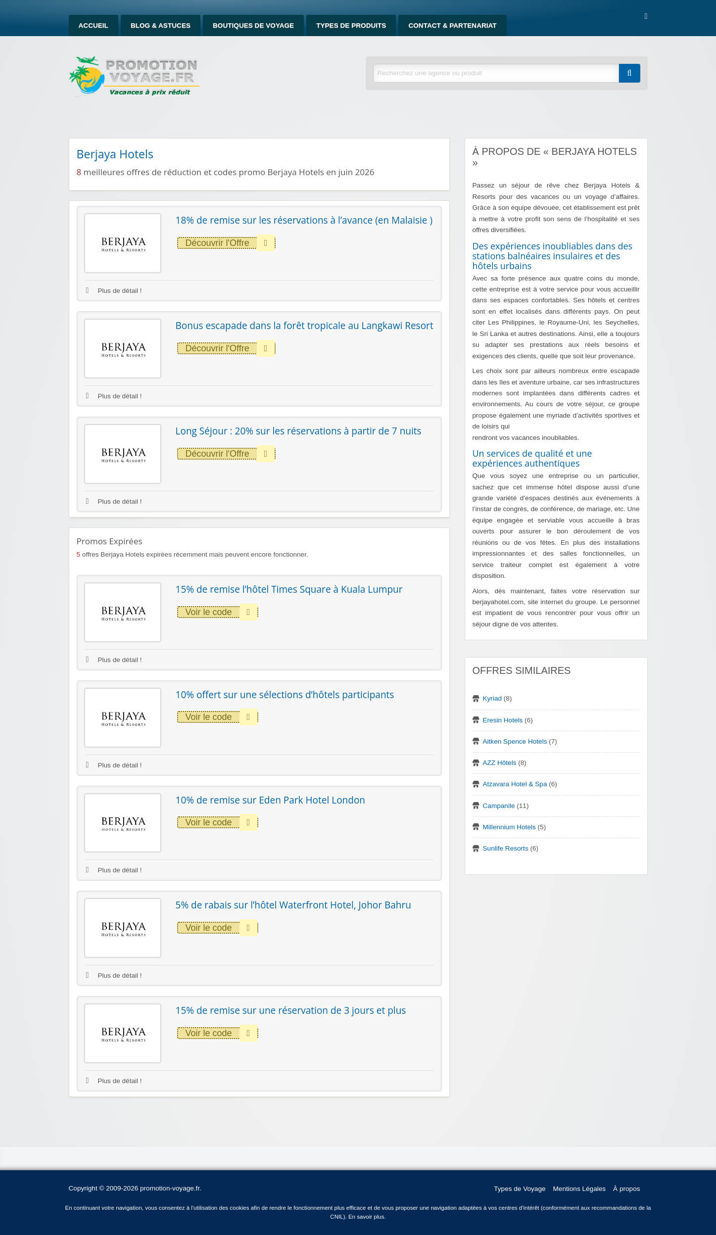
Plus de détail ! (114, 290)
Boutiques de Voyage (253, 25)
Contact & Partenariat (452, 25)
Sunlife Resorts (505, 848)
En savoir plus (366, 1217)
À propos (626, 1188)
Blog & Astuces (161, 25)
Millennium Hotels (509, 827)
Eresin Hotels (503, 720)
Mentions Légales (579, 1188)
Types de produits (351, 25)
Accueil (93, 25)
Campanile (499, 805)
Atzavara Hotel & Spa (515, 784)
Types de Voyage (519, 1188)
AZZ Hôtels (500, 762)
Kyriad (492, 698)
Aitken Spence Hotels (515, 741)
